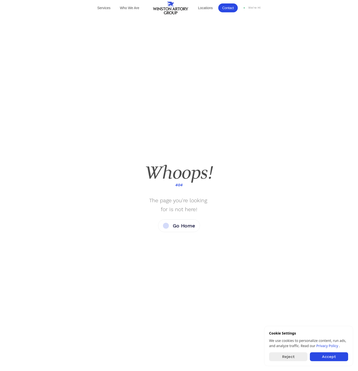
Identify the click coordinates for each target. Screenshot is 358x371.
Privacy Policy (327, 345)
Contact (228, 8)
